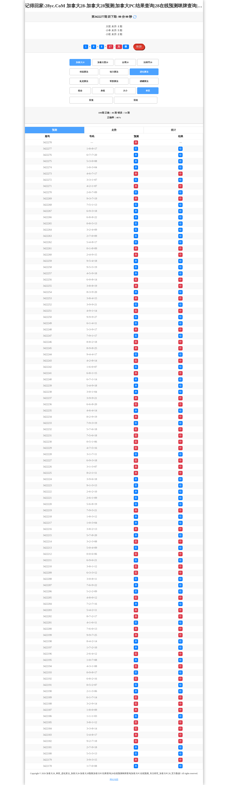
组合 (80, 90)
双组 (136, 100)
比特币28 (148, 62)
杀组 (103, 90)
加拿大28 (80, 62)
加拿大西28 (102, 62)
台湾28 (125, 62)
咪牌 (139, 46)
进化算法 (144, 72)
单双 (148, 90)
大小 (125, 90)
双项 (91, 100)
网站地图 (114, 779)
